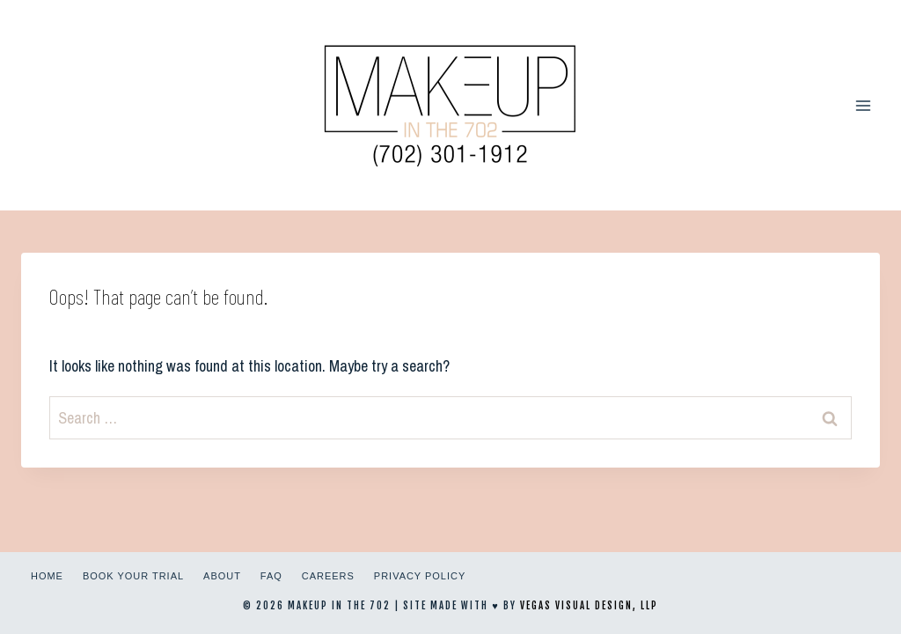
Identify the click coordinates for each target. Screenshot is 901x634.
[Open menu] (862, 105)
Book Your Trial (133, 576)
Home (47, 576)
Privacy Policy (419, 576)
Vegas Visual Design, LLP (589, 606)
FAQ (271, 576)
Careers (328, 576)
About (222, 576)
